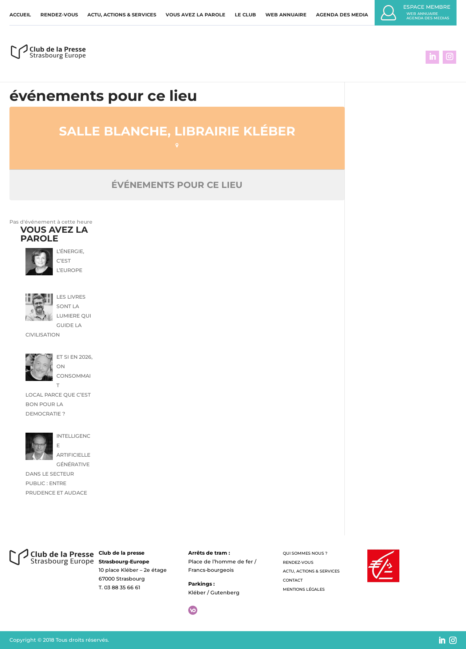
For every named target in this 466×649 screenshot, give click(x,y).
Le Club (245, 14)
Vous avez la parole (195, 14)
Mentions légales (304, 589)
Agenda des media (342, 14)
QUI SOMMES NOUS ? (305, 553)
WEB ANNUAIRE (286, 14)
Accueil (20, 14)
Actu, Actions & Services (121, 14)
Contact (293, 580)
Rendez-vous (59, 14)
